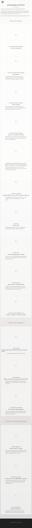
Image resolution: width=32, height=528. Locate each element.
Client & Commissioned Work (16, 421)
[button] (2, 2)
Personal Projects (16, 21)
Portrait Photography (16, 323)
